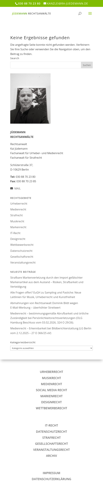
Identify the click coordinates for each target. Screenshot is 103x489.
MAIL (17, 188)
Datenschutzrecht (21, 251)
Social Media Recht (51, 390)
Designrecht (17, 239)
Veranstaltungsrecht (22, 262)
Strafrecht (16, 215)
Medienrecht (18, 209)
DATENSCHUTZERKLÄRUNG (51, 479)
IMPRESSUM (51, 473)
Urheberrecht (18, 203)
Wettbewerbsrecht (21, 245)
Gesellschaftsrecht (21, 256)
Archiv (51, 456)
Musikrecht (17, 221)
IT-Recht (15, 233)
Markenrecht (18, 227)
